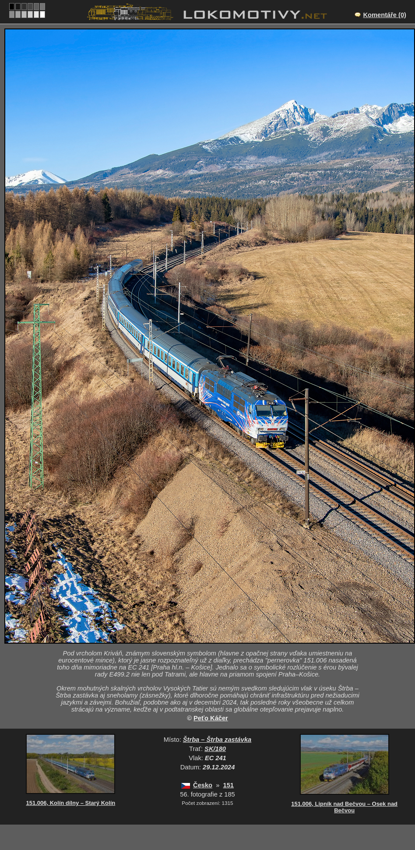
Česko (202, 785)
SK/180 (215, 748)
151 (228, 785)
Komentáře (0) (384, 14)
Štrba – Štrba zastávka (217, 739)
